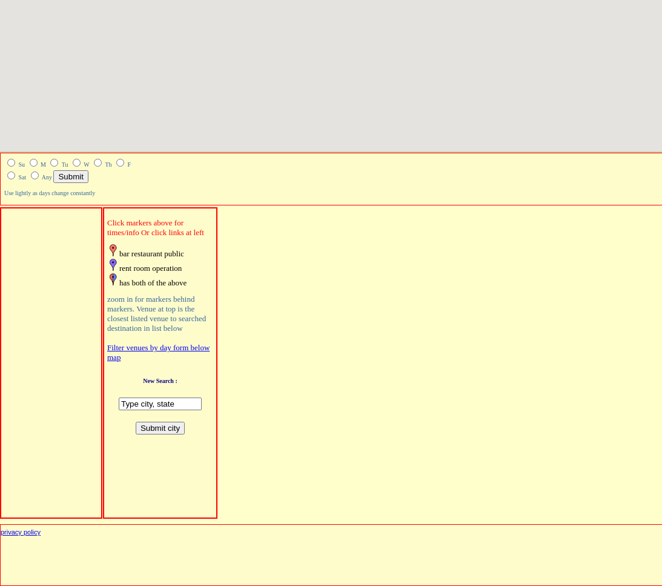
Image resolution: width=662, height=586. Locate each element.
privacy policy (21, 532)
